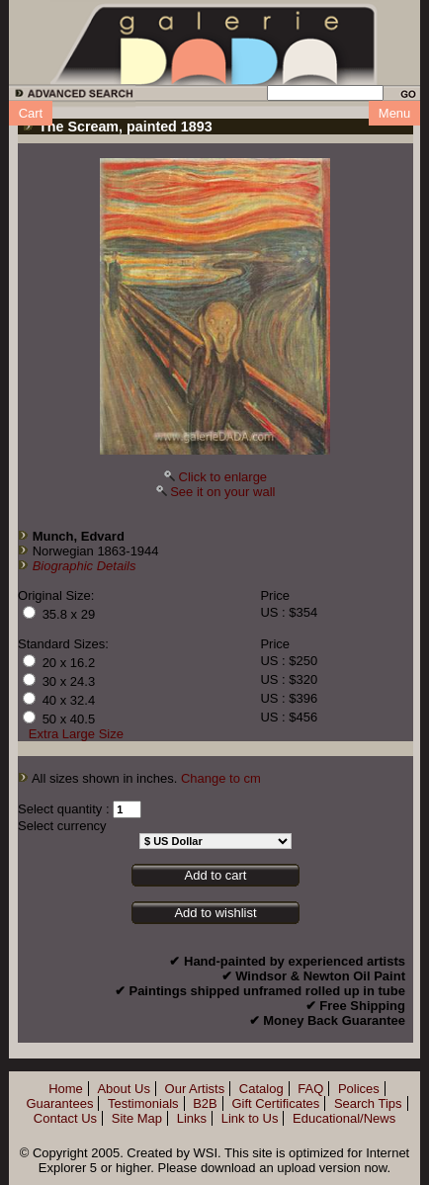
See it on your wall (222, 491)
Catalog (261, 1088)
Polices (359, 1088)
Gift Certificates (275, 1103)
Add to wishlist (215, 912)
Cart (31, 113)
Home (65, 1088)
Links (192, 1118)
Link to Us (250, 1118)
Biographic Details (84, 565)
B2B (205, 1103)
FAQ (310, 1088)
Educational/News (344, 1118)
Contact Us (65, 1118)
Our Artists (195, 1088)
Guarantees (59, 1103)
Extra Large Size (76, 733)
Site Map (137, 1118)
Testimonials (143, 1103)
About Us (123, 1088)
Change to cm (221, 778)
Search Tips (368, 1103)
